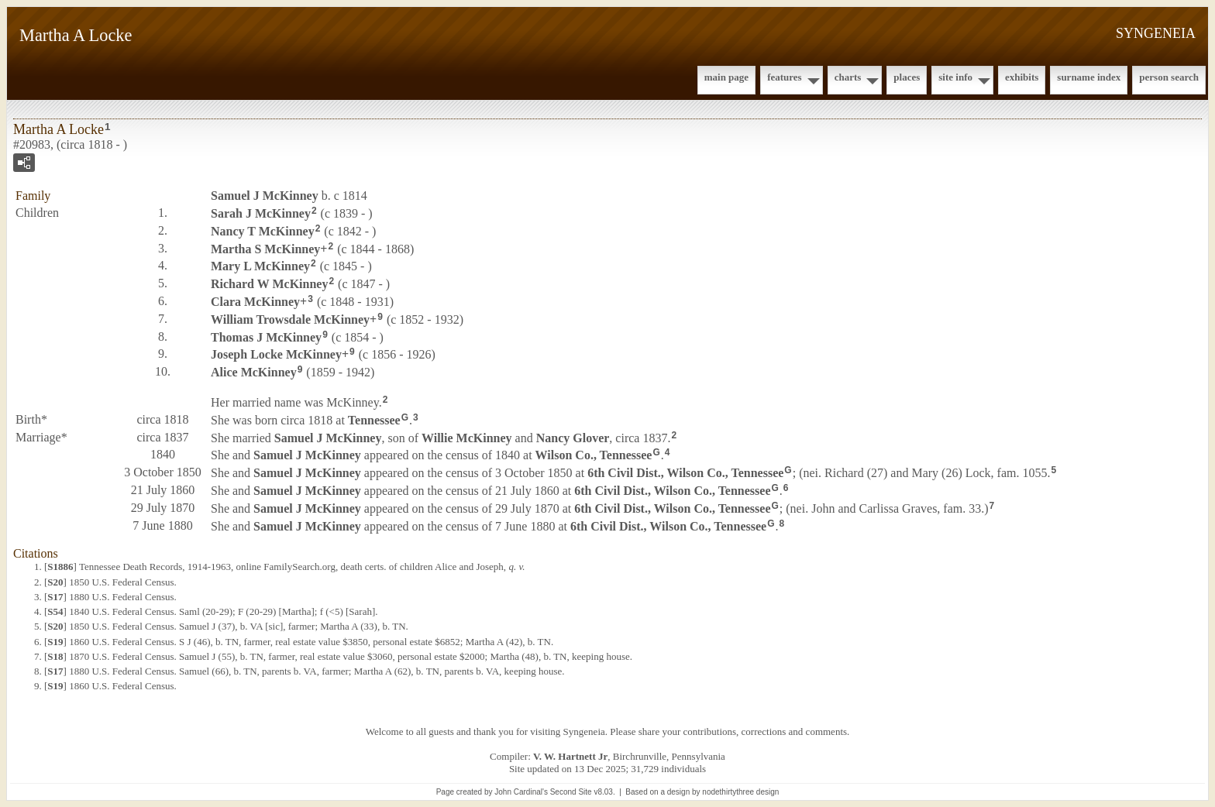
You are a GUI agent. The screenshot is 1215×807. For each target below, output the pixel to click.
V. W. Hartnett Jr (570, 756)
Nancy (573, 437)
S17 (55, 597)
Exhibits (1021, 77)
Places (906, 77)
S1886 (60, 566)
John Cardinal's (521, 792)
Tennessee (374, 420)
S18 (55, 656)
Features (784, 77)
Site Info (955, 77)
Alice (254, 372)
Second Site (571, 792)
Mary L (260, 266)
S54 (55, 611)
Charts (848, 77)
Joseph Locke (276, 354)
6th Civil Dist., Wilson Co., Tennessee (685, 472)
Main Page (726, 77)
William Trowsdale (290, 319)
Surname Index (1088, 77)
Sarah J (261, 213)
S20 (55, 582)
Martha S (265, 248)
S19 (55, 641)
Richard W (269, 283)
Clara (255, 301)
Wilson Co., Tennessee (593, 455)
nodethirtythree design (740, 792)
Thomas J (266, 336)
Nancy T (263, 231)
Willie (467, 437)
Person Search (1169, 77)
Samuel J (264, 195)
